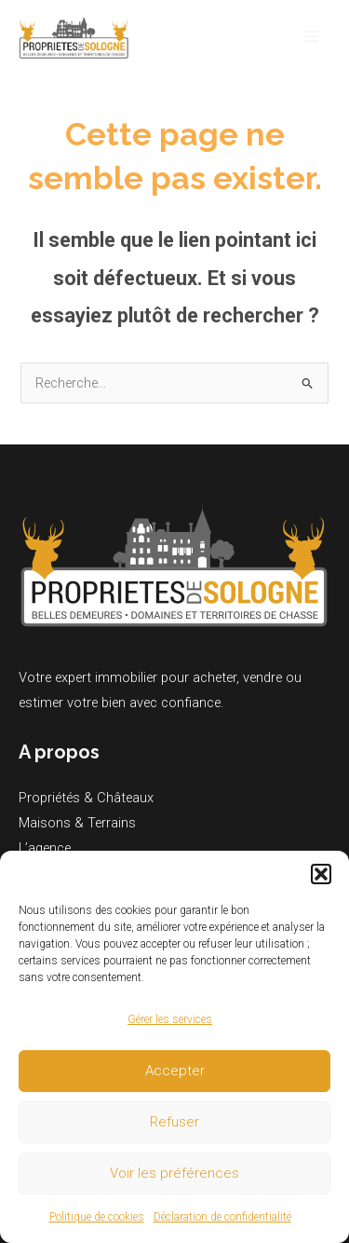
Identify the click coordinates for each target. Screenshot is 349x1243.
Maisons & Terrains (77, 822)
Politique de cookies (96, 1216)
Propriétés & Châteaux (86, 797)
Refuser (174, 1121)
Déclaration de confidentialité (222, 1216)
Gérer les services (170, 1019)
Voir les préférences (174, 1173)
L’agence (45, 848)
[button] (321, 874)
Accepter (175, 1070)
